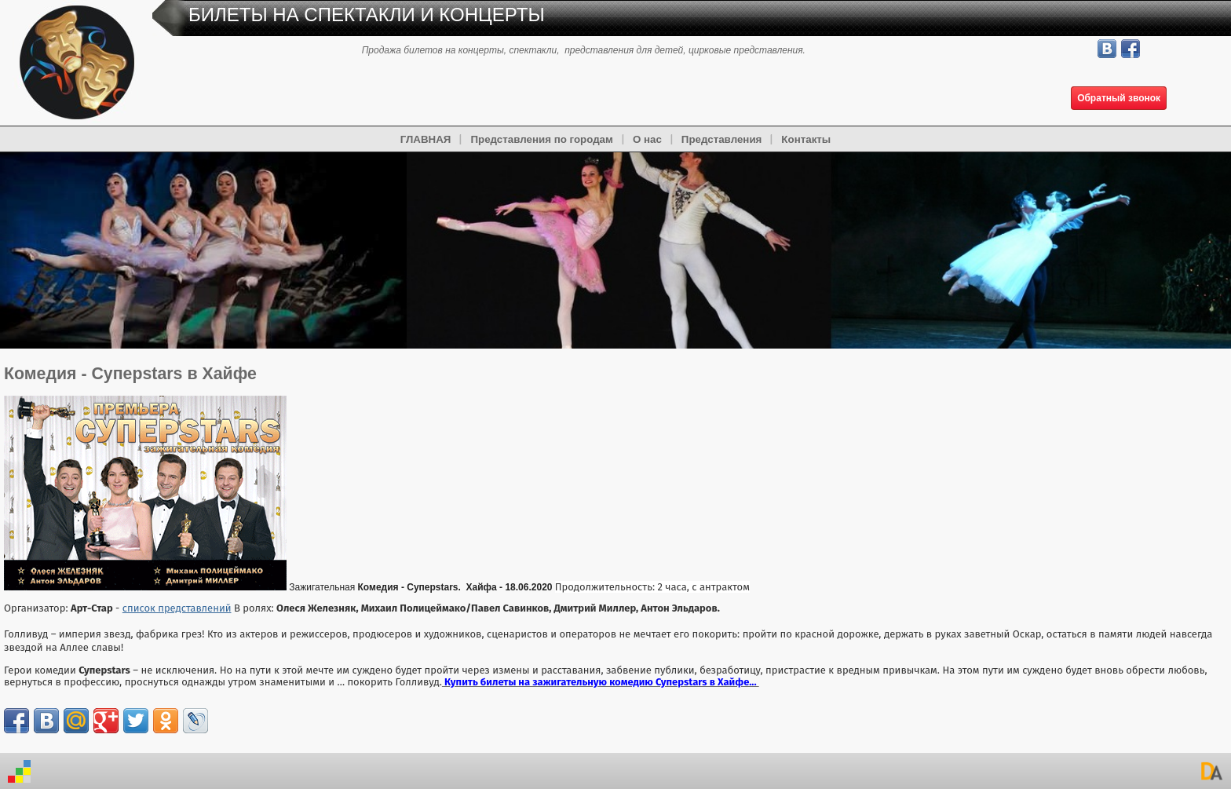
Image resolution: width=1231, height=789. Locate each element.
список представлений (177, 608)
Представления (721, 139)
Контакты (806, 139)
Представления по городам (541, 139)
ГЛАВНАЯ (425, 139)
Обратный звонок (1118, 98)
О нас (647, 139)
